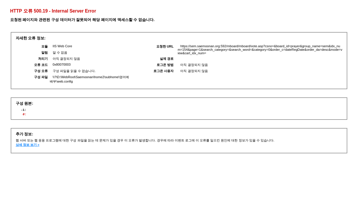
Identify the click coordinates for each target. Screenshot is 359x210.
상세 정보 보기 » (28, 146)
